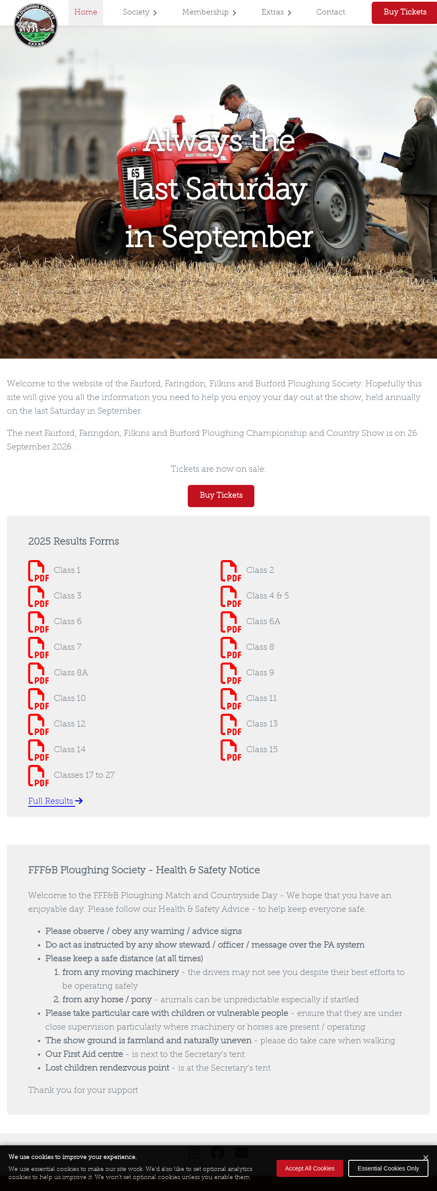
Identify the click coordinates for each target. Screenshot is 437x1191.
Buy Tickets (221, 495)
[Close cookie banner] (426, 1158)
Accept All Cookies (310, 1168)
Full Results (55, 801)
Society (140, 12)
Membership (209, 12)
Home (85, 12)
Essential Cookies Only (388, 1168)
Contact (330, 12)
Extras (276, 12)
